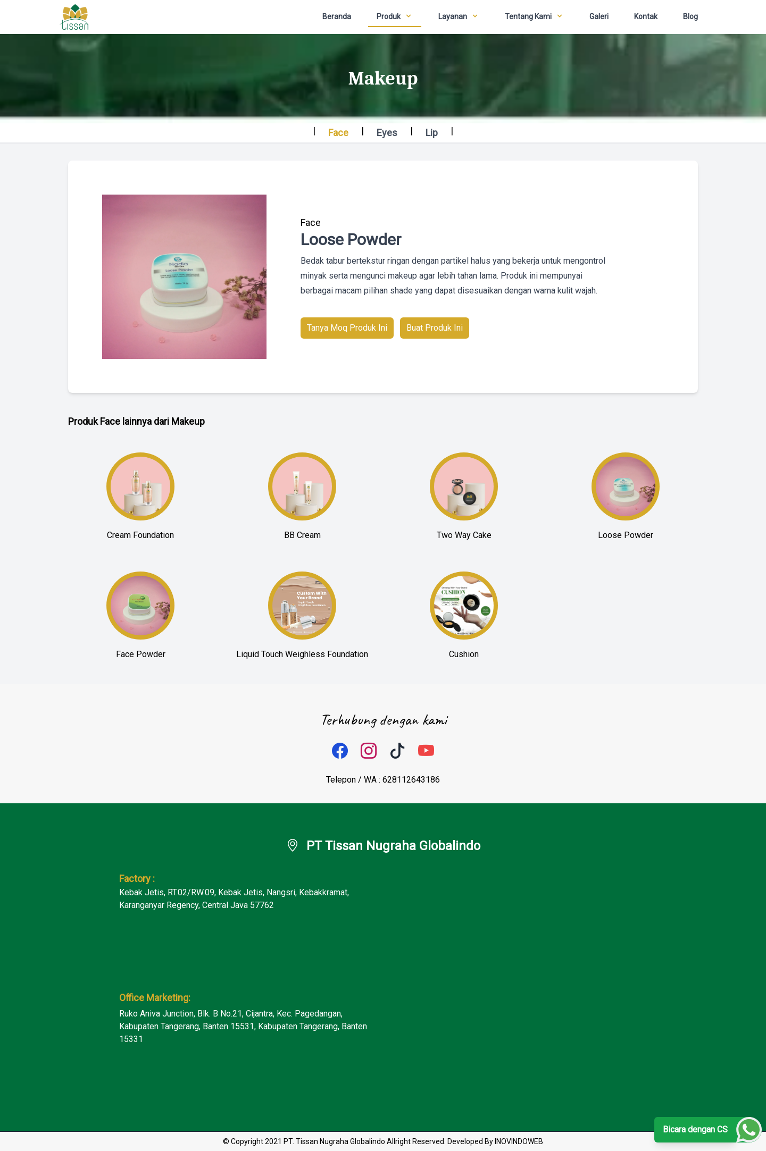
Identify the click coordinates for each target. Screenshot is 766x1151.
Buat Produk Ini (434, 328)
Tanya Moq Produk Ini (347, 328)
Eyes (387, 132)
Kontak (645, 16)
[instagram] (369, 751)
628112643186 (411, 780)
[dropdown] (394, 17)
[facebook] (340, 751)
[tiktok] (397, 751)
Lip (432, 132)
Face (338, 132)
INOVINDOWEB (519, 1141)
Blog (690, 16)
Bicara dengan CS (695, 1129)
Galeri (599, 16)
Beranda (336, 16)
